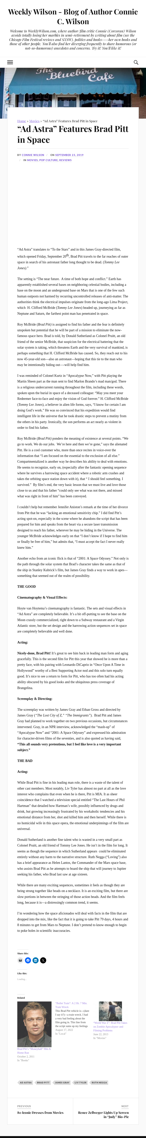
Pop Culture (48, 160)
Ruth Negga (99, 1082)
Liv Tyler (80, 1082)
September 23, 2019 (69, 155)
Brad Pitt (43, 1082)
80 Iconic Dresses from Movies (40, 1112)
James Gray (62, 1082)
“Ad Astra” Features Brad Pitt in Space (73, 134)
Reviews (65, 160)
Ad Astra (26, 1082)
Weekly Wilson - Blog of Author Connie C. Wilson (73, 16)
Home (21, 121)
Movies (34, 121)
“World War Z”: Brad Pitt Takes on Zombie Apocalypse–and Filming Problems (110, 1026)
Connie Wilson (33, 155)
